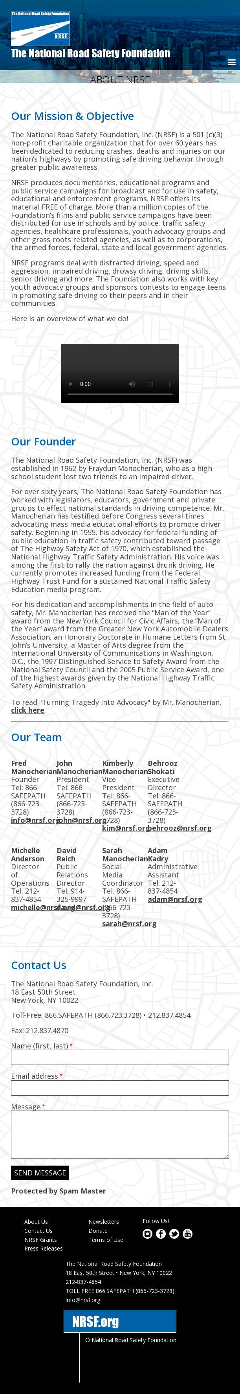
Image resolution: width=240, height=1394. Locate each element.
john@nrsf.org (82, 820)
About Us (36, 1221)
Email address (34, 1076)
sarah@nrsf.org (129, 923)
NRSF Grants (40, 1239)
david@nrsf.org (83, 907)
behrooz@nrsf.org (180, 828)
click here (27, 710)
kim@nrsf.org (126, 828)
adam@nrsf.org (175, 899)
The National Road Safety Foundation (90, 53)
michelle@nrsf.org (43, 907)
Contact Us (38, 1230)
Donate (98, 1230)
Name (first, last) (39, 1045)
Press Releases (43, 1248)
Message (25, 1106)
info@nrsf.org (35, 820)
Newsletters (103, 1221)
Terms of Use (105, 1239)
